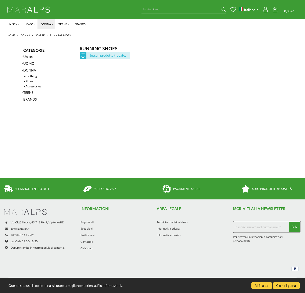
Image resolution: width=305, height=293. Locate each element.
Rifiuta (262, 285)
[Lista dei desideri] (233, 9)
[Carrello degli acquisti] (286, 10)
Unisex (28, 57)
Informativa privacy (168, 228)
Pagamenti (87, 222)
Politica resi (87, 235)
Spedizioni (86, 228)
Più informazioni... (110, 285)
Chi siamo (86, 248)
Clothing (31, 76)
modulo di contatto (52, 248)
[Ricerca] (223, 9)
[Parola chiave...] (181, 9)
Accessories (33, 86)
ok (294, 227)
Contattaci (86, 241)
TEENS (28, 92)
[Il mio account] (265, 9)
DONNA (29, 70)
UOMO (29, 63)
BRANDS (30, 99)
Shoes (29, 81)
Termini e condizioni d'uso (172, 222)
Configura (286, 285)
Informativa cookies (169, 235)
